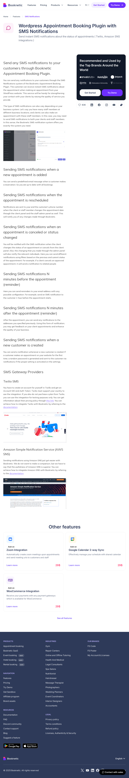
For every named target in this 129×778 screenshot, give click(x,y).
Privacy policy (52, 719)
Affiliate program (11, 696)
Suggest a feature (11, 737)
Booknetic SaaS (10, 650)
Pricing (6, 682)
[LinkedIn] (92, 105)
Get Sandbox (9, 692)
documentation (10, 407)
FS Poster (92, 650)
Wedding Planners (54, 692)
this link (50, 400)
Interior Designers (54, 701)
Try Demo (117, 5)
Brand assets (9, 701)
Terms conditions (54, 724)
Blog (5, 733)
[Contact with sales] (112, 772)
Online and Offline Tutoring (58, 655)
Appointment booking (13, 646)
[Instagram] (106, 105)
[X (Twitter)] (82, 770)
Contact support (10, 728)
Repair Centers (53, 650)
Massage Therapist (54, 682)
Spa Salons (51, 669)
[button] (57, 5)
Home (5, 16)
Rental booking (14, 664)
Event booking (13, 655)
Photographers (52, 687)
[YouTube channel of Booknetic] (87, 770)
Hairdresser (51, 678)
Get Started (90, 92)
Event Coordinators (55, 696)
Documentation (10, 715)
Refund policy (52, 728)
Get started (99, 5)
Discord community (12, 724)
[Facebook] (99, 105)
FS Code (92, 646)
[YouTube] (114, 105)
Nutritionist (51, 673)
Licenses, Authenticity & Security (61, 733)
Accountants (51, 705)
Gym (48, 646)
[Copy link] (121, 105)
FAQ (5, 719)
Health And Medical (55, 660)
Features (16, 16)
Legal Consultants (54, 664)
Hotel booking (13, 660)
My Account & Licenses (98, 655)
